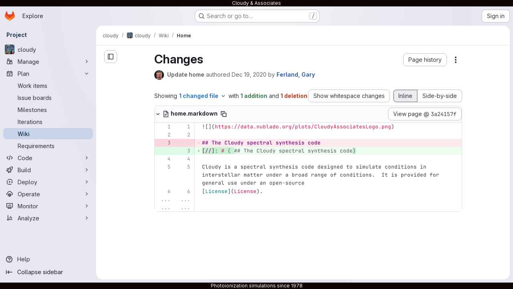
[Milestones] (48, 109)
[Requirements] (48, 145)
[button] (425, 59)
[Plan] (48, 73)
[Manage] (48, 61)
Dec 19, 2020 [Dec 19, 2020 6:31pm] (249, 74)
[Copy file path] (223, 114)
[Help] (48, 259)
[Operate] (48, 193)
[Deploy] (48, 181)
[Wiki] (48, 133)
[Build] (48, 169)
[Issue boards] (48, 97)
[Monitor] (48, 206)
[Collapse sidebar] (48, 272)
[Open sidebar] (110, 56)
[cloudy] (48, 49)
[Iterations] (48, 121)
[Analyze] (48, 218)
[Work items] (48, 85)
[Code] (48, 157)
